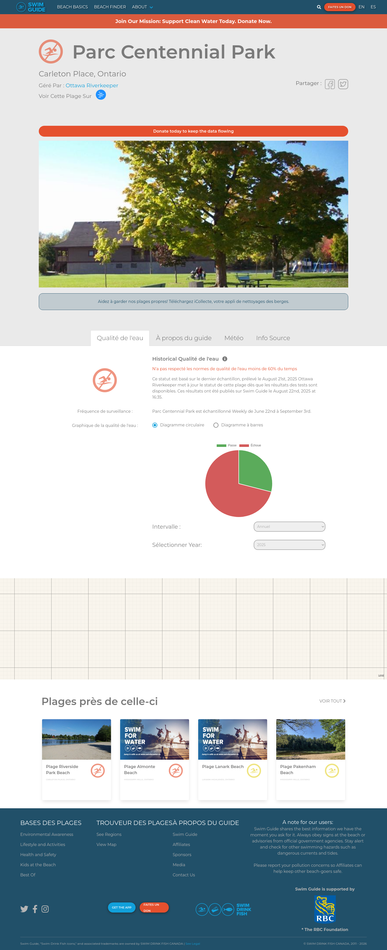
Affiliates (181, 844)
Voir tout (332, 701)
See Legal (193, 943)
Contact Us (184, 875)
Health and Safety (38, 854)
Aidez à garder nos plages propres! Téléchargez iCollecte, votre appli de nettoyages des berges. (193, 301)
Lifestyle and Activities (42, 844)
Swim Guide (185, 834)
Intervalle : (166, 526)
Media (179, 864)
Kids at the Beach (38, 864)
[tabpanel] (193, 454)
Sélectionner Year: (177, 545)
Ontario (111, 73)
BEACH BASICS (72, 7)
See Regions (109, 834)
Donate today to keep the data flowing (193, 131)
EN (362, 7)
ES (373, 7)
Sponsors (182, 854)
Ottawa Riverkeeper (92, 85)
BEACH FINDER (110, 7)
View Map (107, 844)
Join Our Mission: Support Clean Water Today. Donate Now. (193, 21)
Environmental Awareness (46, 834)
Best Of (27, 875)
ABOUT (139, 7)
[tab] (120, 338)
